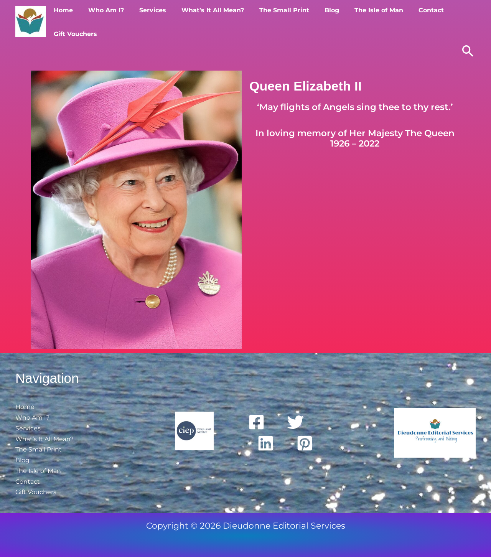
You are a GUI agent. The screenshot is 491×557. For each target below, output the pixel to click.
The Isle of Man (359, 21)
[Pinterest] (304, 442)
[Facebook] (256, 421)
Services (145, 21)
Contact (409, 21)
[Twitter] (295, 421)
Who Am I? (102, 21)
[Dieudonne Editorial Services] (30, 21)
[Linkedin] (265, 442)
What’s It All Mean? (202, 21)
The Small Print (271, 21)
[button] (468, 51)
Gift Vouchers (455, 21)
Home (62, 21)
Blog (315, 21)
